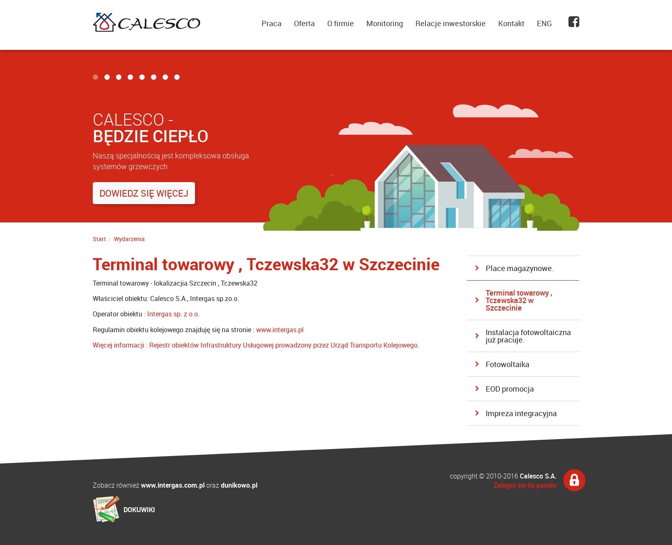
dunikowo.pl (239, 485)
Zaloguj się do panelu (525, 485)
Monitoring (384, 23)
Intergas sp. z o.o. (173, 313)
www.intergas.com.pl (173, 485)
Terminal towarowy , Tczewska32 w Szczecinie (519, 300)
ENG (544, 23)
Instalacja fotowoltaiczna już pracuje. (528, 336)
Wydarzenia (129, 239)
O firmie (340, 23)
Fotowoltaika (507, 364)
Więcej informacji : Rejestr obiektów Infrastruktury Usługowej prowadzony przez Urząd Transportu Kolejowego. (256, 345)
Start (99, 239)
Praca (272, 23)
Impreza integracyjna (521, 413)
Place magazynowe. (520, 268)
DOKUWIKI (139, 509)
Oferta (304, 23)
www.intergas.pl (280, 329)
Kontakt (511, 23)
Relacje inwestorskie (450, 23)
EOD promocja (510, 389)
